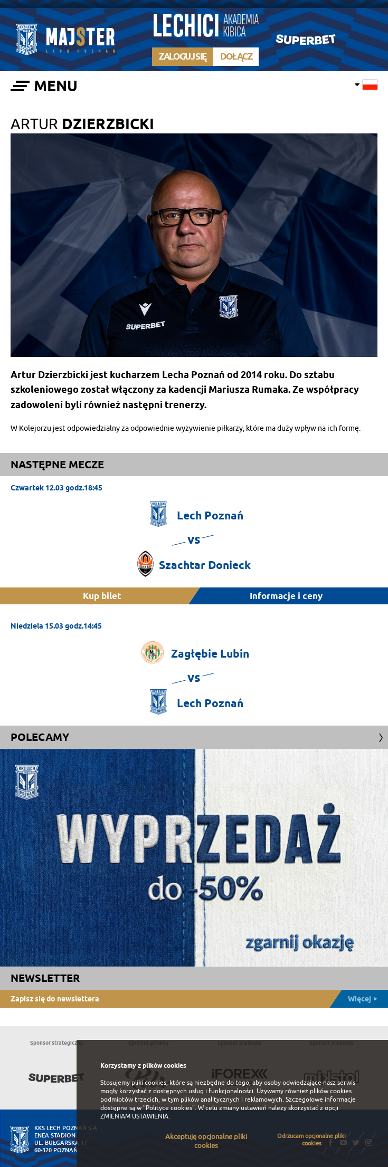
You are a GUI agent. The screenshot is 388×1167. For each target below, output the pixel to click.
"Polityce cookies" (169, 1108)
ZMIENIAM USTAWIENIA (134, 1116)
